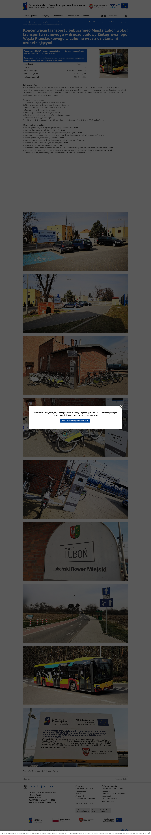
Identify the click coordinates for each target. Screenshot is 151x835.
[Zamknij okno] (121, 406)
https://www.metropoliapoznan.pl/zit (75, 421)
